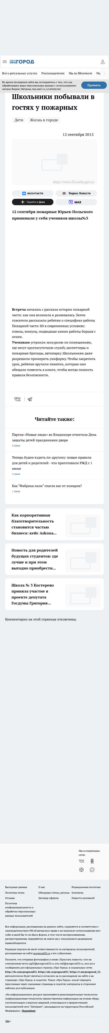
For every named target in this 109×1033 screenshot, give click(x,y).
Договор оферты (48, 898)
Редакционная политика (86, 887)
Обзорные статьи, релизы (53, 892)
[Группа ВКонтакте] (32, 193)
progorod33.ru (41, 953)
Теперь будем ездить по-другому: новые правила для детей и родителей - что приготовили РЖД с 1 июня (54, 466)
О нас (41, 887)
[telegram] (31, 399)
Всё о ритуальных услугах (19, 73)
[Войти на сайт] (102, 61)
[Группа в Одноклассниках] (92, 861)
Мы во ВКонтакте (80, 73)
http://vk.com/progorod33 (21, 971)
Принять (94, 85)
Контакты (77, 892)
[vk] (18, 399)
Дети (19, 119)
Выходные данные (16, 887)
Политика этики (14, 892)
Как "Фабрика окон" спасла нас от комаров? (54, 489)
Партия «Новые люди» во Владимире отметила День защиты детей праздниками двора (54, 440)
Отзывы (10, 898)
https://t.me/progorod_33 (85, 971)
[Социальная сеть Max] (76, 202)
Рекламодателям (53, 73)
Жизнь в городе (44, 119)
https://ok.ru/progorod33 (53, 971)
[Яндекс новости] (76, 193)
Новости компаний (83, 898)
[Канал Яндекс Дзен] (32, 202)
